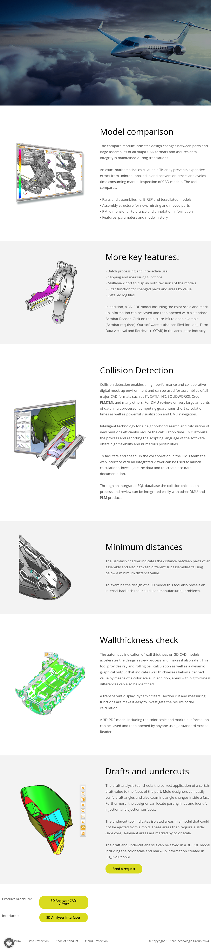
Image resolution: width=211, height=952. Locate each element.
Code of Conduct (70, 945)
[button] (9, 943)
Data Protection (40, 945)
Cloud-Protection (101, 945)
